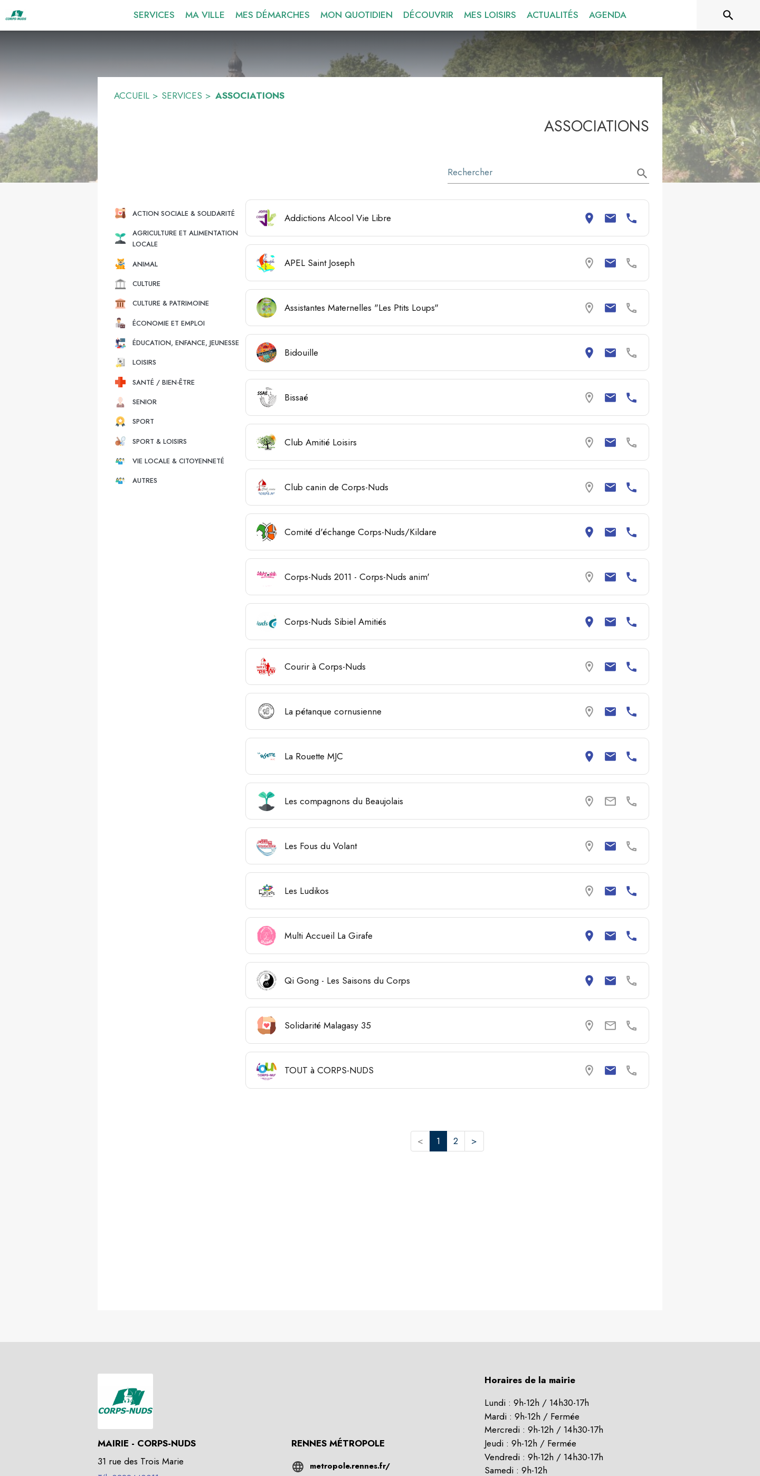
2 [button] (455, 1141)
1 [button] (438, 1141)
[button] (175, 213)
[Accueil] (15, 15)
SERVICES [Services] (182, 95)
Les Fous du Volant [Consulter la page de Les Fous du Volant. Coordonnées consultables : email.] (320, 846)
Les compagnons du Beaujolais (343, 801)
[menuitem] (154, 13)
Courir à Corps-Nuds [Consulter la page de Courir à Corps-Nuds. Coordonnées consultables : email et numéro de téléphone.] (325, 666)
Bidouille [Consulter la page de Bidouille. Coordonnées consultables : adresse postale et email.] (301, 352)
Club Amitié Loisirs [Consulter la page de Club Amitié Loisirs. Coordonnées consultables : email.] (320, 442)
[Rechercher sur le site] (728, 15)
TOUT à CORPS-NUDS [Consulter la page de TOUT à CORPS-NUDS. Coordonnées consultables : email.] (329, 1070)
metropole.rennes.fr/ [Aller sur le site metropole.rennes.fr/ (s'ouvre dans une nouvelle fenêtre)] (350, 1466)
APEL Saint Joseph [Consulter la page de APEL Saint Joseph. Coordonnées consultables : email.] (319, 262)
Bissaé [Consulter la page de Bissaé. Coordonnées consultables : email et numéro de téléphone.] (296, 397)
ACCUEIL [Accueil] (131, 95)
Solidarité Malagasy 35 (327, 1025)
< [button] (420, 1141)
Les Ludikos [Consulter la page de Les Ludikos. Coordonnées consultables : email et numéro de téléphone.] (306, 890)
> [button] (474, 1141)
